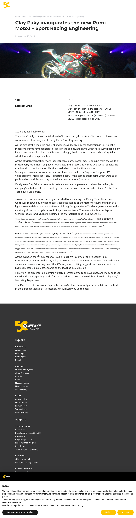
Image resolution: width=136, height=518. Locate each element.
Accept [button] (125, 512)
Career (18, 379)
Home (17, 16)
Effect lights (20, 353)
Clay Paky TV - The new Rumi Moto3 (85, 105)
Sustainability (21, 389)
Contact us (20, 429)
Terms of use (21, 409)
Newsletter (20, 446)
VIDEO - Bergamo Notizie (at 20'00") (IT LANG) (91, 115)
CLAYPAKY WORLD (23, 468)
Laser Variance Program (25, 442)
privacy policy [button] (78, 491)
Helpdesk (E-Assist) (23, 439)
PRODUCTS (20, 346)
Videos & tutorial (22, 459)
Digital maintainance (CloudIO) (28, 433)
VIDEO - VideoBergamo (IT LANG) (84, 118)
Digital (18, 360)
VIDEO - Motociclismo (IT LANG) (84, 112)
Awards (18, 376)
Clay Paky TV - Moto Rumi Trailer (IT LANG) (89, 108)
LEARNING (20, 455)
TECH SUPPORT (22, 426)
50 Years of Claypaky (24, 369)
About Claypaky (22, 373)
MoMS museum (21, 386)
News (24, 16)
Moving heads (21, 350)
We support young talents (26, 462)
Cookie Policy (21, 399)
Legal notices (21, 402)
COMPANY (19, 366)
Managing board (22, 383)
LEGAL (18, 395)
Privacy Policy (21, 405)
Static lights (20, 356)
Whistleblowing (22, 412)
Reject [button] (108, 512)
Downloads (20, 436)
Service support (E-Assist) (26, 449)
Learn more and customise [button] (20, 512)
